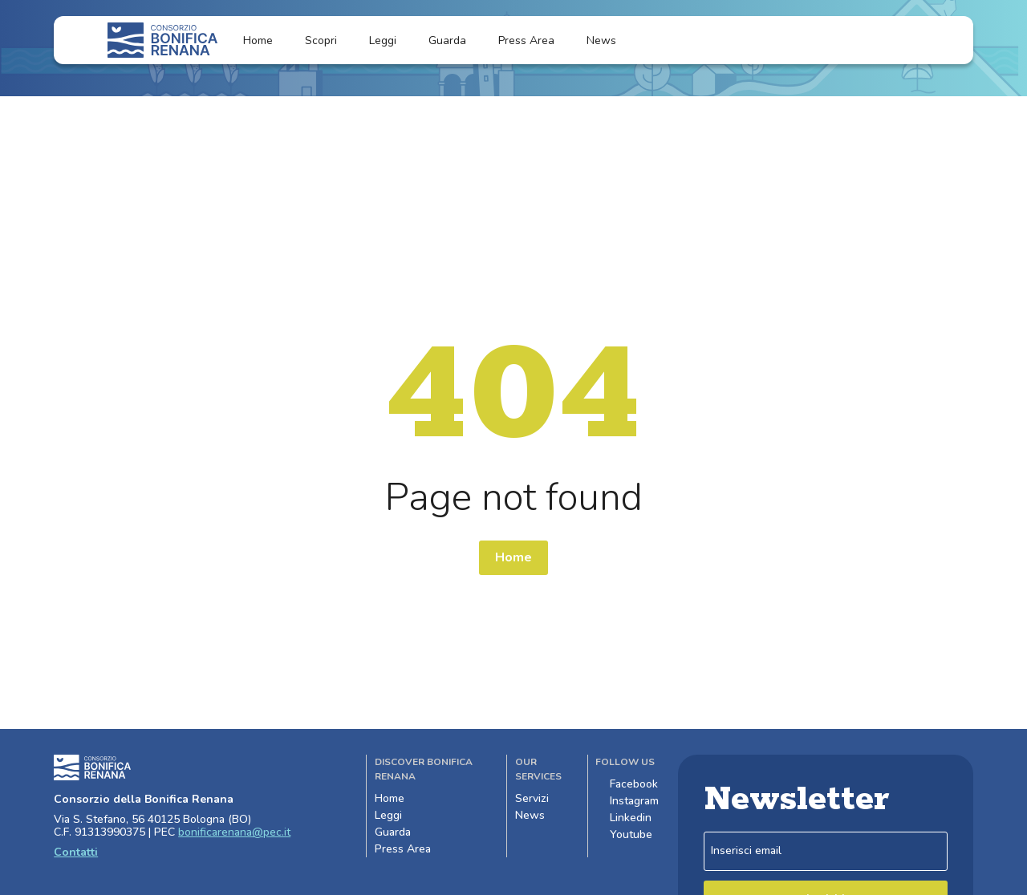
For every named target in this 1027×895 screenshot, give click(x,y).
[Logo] (162, 40)
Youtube (623, 834)
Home (258, 40)
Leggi (382, 40)
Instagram (627, 800)
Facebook (626, 784)
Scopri (321, 40)
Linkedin (623, 817)
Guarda (447, 40)
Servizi (539, 798)
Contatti (76, 852)
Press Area (526, 40)
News (611, 40)
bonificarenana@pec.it (234, 832)
